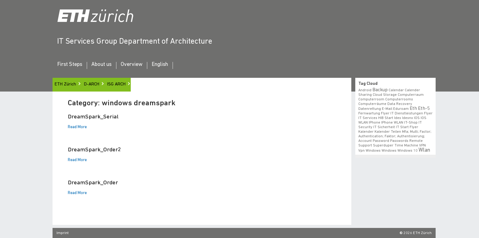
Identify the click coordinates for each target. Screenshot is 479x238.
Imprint (63, 233)
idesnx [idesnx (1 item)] (407, 118)
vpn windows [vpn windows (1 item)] (369, 151)
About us (101, 64)
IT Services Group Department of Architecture (134, 42)
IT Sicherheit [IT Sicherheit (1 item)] (384, 127)
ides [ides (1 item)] (397, 118)
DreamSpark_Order (93, 183)
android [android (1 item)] (364, 90)
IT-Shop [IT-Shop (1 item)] (411, 122)
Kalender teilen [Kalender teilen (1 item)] (388, 132)
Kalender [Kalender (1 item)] (366, 132)
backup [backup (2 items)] (380, 90)
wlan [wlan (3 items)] (424, 150)
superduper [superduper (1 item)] (383, 145)
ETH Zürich (65, 84)
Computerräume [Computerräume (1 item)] (372, 104)
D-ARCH (91, 84)
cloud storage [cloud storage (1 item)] (385, 95)
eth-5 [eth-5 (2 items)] (424, 108)
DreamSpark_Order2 (94, 150)
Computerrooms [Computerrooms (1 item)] (399, 99)
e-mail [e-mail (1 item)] (387, 109)
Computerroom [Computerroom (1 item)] (371, 99)
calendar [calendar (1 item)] (396, 90)
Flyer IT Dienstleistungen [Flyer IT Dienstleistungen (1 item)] (402, 113)
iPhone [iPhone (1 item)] (374, 122)
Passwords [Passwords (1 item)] (399, 141)
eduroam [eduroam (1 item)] (401, 109)
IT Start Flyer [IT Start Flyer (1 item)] (407, 127)
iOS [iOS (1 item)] (417, 118)
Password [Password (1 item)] (381, 141)
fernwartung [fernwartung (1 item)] (369, 113)
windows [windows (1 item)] (389, 151)
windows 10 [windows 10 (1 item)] (407, 151)
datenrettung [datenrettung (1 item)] (369, 109)
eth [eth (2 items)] (413, 108)
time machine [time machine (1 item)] (406, 145)
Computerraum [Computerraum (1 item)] (411, 95)
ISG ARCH (116, 84)
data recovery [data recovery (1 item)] (399, 104)
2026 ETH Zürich (418, 233)
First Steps (69, 64)
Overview (131, 64)
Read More (77, 127)
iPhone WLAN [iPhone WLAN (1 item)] (392, 122)
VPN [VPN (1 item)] (422, 145)
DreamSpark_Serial (93, 117)
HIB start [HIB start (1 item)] (385, 118)
